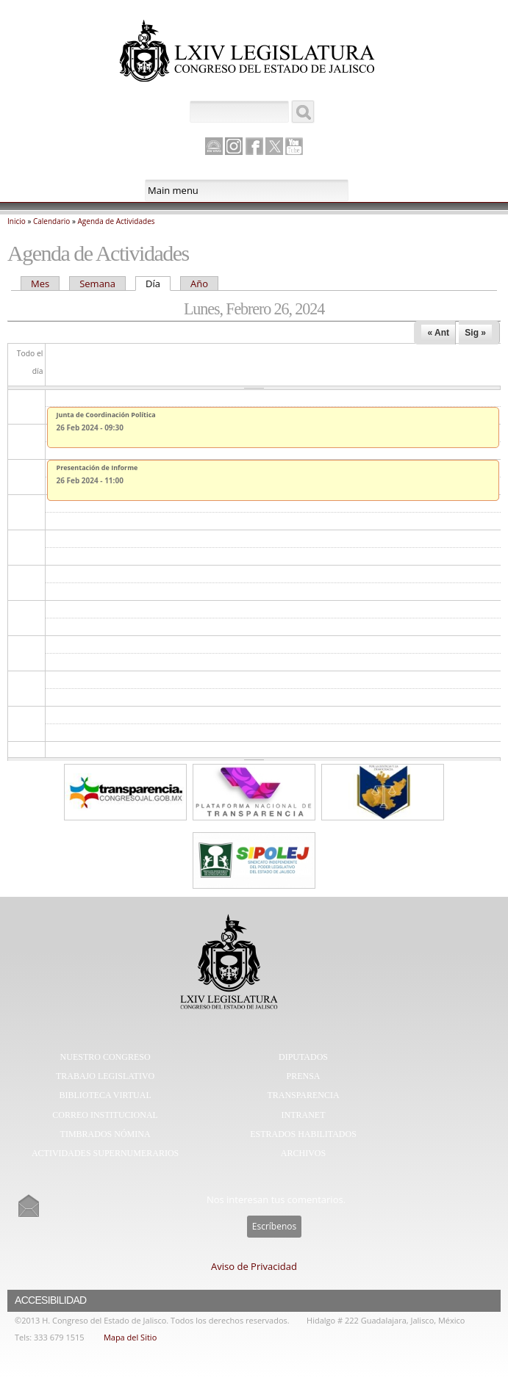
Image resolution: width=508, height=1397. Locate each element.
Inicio (16, 221)
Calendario (51, 221)
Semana (97, 283)
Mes (40, 283)
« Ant (438, 333)
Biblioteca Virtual (105, 1095)
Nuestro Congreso (105, 1057)
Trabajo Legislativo (105, 1076)
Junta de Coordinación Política (106, 414)
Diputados (303, 1057)
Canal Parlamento (214, 147)
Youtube (294, 146)
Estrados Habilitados (303, 1134)
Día (158, 283)
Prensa (304, 1076)
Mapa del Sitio (130, 1337)
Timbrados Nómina (105, 1134)
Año (199, 283)
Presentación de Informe (97, 467)
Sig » (475, 333)
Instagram (234, 146)
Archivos (303, 1153)
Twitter (274, 146)
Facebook (254, 146)
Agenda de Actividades (116, 221)
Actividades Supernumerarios (105, 1153)
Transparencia (303, 1095)
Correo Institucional (105, 1115)
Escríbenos (274, 1226)
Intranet (304, 1115)
